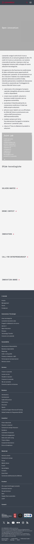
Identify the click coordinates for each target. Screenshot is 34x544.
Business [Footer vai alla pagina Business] (4, 390)
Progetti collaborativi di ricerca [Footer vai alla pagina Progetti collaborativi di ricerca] (10, 323)
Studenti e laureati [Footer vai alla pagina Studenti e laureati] (7, 376)
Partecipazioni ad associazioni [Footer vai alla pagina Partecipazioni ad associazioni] (10, 359)
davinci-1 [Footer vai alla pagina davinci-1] (4, 326)
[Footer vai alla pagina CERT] (18, 540)
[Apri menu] (30, 2)
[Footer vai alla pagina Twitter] (3, 523)
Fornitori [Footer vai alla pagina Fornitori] (4, 481)
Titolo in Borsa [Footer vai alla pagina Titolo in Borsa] (6, 440)
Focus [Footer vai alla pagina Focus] (3, 460)
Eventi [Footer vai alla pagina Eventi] (3, 465)
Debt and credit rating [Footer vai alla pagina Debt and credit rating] (8, 437)
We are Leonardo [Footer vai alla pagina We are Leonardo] (6, 382)
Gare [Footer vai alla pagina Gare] (3, 493)
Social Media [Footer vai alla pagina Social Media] (5, 468)
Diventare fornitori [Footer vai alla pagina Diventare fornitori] (7, 488)
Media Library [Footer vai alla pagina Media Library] (5, 463)
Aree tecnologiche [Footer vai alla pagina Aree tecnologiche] (7, 318)
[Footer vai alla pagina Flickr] (18, 523)
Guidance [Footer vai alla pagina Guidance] (4, 430)
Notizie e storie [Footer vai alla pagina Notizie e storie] (6, 361)
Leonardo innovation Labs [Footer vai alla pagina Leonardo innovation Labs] (9, 321)
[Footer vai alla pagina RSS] (27, 523)
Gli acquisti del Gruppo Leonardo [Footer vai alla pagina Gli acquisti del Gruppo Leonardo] (11, 486)
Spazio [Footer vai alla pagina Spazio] (3, 407)
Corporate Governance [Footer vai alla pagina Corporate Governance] (8, 442)
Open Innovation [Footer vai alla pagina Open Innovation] (6, 328)
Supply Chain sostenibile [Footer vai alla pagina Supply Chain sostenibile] (8, 496)
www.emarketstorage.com (7, 533)
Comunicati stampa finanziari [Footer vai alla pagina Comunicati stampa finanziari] (10, 427)
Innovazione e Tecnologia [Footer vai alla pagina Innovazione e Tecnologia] (9, 314)
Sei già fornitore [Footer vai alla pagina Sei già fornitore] (6, 491)
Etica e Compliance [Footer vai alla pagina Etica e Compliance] (7, 445)
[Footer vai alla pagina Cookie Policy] (14, 538)
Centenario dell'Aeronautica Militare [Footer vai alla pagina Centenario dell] (12, 475)
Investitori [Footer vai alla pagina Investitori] (4, 418)
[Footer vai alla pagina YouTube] (13, 523)
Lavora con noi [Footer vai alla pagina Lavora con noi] (6, 374)
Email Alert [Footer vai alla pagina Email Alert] (5, 473)
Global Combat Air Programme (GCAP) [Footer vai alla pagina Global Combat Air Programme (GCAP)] (12, 412)
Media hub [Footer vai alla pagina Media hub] (4, 451)
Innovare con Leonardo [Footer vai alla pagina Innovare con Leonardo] (8, 336)
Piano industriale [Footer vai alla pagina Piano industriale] (6, 422)
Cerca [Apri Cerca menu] (27, 2)
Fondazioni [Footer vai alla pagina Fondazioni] (5, 308)
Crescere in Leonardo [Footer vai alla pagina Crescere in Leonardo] (7, 379)
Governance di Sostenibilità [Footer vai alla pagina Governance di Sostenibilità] (9, 346)
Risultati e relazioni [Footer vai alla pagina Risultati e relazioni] (7, 425)
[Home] (8, 2)
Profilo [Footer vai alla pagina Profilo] (3, 300)
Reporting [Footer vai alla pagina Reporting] (4, 351)
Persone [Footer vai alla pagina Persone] (4, 331)
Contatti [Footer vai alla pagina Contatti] (4, 470)
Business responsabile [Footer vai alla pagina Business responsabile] (8, 349)
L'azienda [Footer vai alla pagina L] (4, 296)
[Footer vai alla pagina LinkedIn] (8, 523)
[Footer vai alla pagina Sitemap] (12, 540)
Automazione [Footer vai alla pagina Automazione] (5, 397)
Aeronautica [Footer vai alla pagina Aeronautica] (5, 394)
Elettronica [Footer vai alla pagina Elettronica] (5, 402)
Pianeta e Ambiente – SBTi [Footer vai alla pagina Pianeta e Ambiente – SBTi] (9, 356)
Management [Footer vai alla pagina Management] (5, 303)
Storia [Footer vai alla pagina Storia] (3, 305)
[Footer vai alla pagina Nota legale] (5, 540)
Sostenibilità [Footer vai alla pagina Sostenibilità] (5, 342)
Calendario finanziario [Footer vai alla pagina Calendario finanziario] (8, 432)
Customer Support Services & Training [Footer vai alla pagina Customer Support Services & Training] (12, 409)
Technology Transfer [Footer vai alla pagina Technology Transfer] (7, 333)
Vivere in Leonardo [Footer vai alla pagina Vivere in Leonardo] (7, 371)
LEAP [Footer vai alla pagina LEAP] (3, 498)
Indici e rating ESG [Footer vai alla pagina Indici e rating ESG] (7, 354)
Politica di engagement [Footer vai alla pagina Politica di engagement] (8, 435)
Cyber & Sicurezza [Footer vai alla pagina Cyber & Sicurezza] (7, 399)
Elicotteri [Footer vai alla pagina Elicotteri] (4, 404)
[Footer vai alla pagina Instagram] (23, 523)
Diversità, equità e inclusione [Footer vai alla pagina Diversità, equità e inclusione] (10, 384)
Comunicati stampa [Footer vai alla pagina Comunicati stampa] (7, 458)
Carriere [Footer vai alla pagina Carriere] (4, 367)
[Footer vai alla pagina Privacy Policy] (5, 538)
